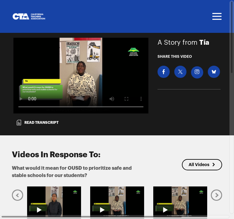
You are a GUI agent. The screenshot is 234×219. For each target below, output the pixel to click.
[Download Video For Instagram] (197, 72)
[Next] (216, 195)
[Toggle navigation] (216, 16)
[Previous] (17, 195)
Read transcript (37, 123)
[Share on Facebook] (164, 72)
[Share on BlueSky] (214, 72)
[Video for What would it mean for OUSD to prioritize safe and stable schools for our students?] (80, 75)
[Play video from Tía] (117, 201)
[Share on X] (180, 72)
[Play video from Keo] (54, 201)
